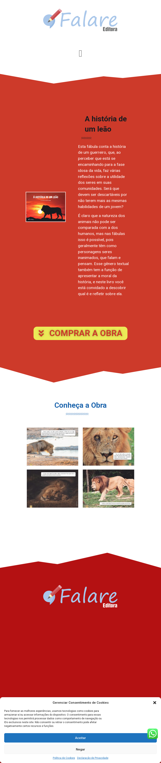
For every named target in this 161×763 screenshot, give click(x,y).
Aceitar (80, 738)
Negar (80, 749)
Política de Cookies (64, 758)
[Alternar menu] (80, 53)
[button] (155, 703)
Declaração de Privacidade (92, 758)
